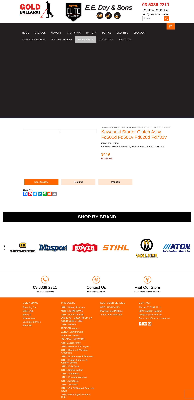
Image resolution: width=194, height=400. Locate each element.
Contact (144, 228)
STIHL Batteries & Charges (75, 271)
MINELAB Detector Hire (73, 344)
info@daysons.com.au (156, 14)
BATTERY (91, 33)
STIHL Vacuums (69, 309)
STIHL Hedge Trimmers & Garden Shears (74, 286)
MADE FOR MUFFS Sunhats (76, 329)
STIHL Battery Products (73, 232)
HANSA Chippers (70, 337)
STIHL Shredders (70, 298)
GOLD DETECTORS (61, 39)
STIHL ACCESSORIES (34, 39)
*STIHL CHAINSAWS (72, 236)
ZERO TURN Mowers (72, 257)
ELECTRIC (122, 33)
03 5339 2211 (155, 4)
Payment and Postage (111, 236)
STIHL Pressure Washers (74, 302)
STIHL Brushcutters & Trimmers (77, 281)
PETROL (106, 33)
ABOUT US (125, 39)
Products (68, 228)
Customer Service (31, 247)
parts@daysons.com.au (158, 243)
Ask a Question (114, 96)
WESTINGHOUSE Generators (76, 340)
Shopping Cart (29, 232)
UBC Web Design (40, 396)
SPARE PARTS (85, 39)
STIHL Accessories (71, 268)
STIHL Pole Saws (70, 291)
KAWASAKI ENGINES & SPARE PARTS (156, 53)
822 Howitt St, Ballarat (156, 10)
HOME (25, 33)
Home (104, 53)
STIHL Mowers (68, 249)
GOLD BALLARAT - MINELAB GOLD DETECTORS (76, 244)
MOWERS (56, 33)
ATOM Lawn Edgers (71, 333)
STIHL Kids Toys (69, 326)
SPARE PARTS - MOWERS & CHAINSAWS (124, 53)
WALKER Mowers (70, 260)
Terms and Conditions (111, 239)
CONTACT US (106, 39)
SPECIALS (139, 33)
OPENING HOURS (110, 232)
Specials (26, 239)
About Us (27, 250)
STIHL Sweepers (70, 306)
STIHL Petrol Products (72, 239)
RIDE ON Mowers (70, 253)
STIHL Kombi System (72, 295)
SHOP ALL (40, 33)
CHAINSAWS (74, 33)
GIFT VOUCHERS (70, 348)
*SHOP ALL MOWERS (72, 264)
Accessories (28, 243)
